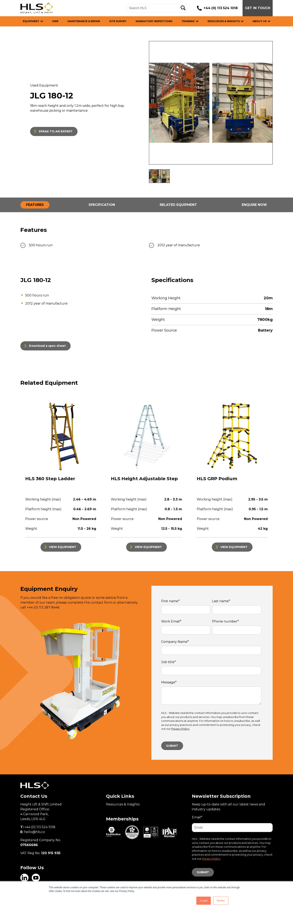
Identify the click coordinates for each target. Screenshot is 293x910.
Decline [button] (221, 900)
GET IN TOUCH (257, 8)
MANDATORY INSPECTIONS (154, 21)
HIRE (55, 21)
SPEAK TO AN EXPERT (56, 131)
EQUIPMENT (31, 21)
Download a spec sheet (47, 346)
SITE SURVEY (117, 21)
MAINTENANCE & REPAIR (84, 21)
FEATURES (35, 205)
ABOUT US (260, 21)
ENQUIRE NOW (254, 205)
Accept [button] (203, 900)
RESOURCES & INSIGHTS (224, 21)
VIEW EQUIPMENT (62, 547)
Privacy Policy (180, 728)
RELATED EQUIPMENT (178, 205)
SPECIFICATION (102, 205)
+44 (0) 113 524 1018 (220, 8)
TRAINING (188, 21)
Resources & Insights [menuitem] (123, 804)
